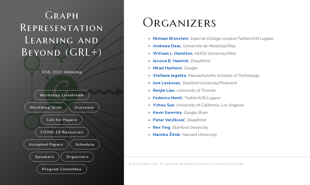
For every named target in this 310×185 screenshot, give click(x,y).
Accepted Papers (46, 144)
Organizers (77, 156)
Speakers (44, 156)
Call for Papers (61, 119)
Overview (84, 107)
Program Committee (62, 169)
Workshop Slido (46, 107)
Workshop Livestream (62, 95)
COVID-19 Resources (61, 132)
